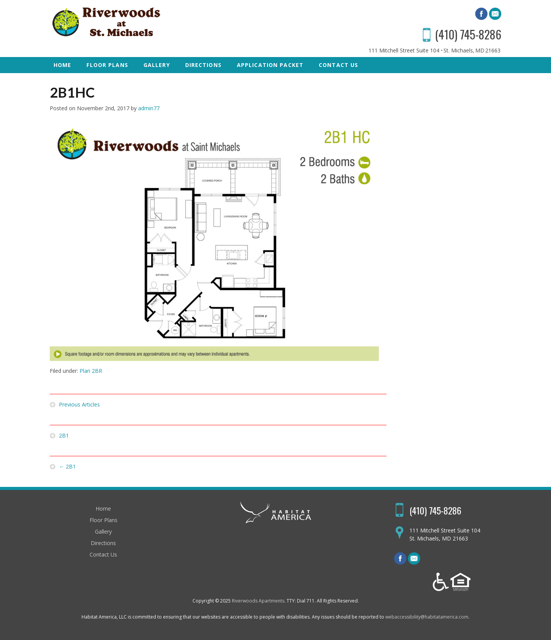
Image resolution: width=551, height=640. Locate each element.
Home (62, 65)
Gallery (156, 65)
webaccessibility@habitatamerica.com (426, 617)
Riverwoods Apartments (258, 601)
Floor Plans (107, 65)
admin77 (149, 108)
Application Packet (270, 65)
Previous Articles (79, 404)
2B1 (64, 435)
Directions (203, 65)
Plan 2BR (91, 370)
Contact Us (338, 65)
